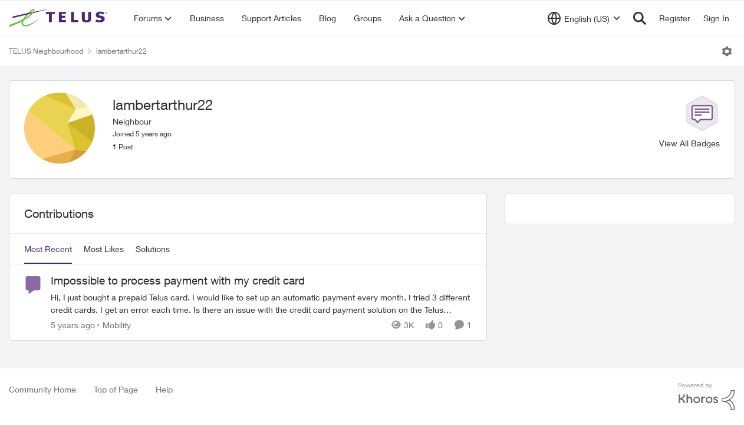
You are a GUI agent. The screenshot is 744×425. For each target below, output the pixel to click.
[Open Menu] (727, 51)
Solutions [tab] (153, 249)
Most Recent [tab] (48, 249)
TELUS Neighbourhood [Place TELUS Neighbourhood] (46, 51)
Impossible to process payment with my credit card (178, 280)
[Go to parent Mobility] (114, 325)
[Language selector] (584, 18)
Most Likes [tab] (104, 249)
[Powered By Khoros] (707, 396)
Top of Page (116, 389)
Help (164, 389)
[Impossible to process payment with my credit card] (261, 303)
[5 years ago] (73, 325)
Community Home (42, 389)
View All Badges (689, 143)
